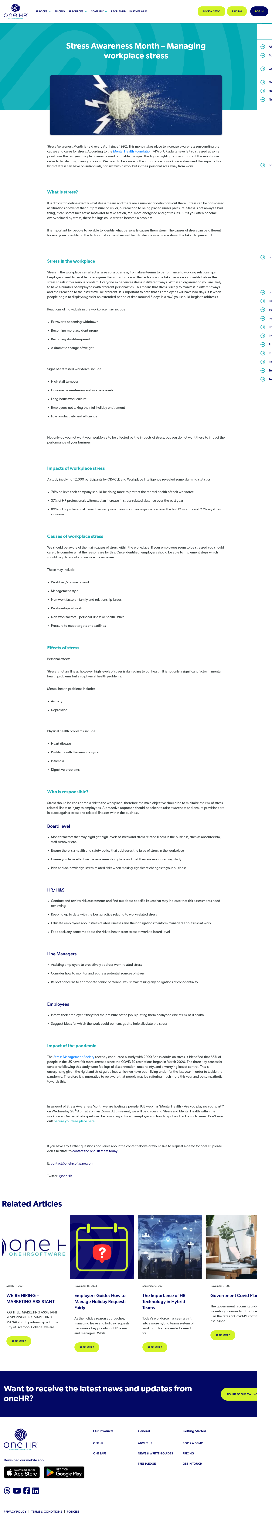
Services (41, 11)
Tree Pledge (147, 1464)
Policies (73, 1512)
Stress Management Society (73, 1057)
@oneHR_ (66, 1176)
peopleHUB (118, 11)
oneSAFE (100, 1454)
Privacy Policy (15, 1512)
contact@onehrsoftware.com (72, 1164)
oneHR (98, 1443)
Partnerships (138, 11)
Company (97, 11)
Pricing (60, 11)
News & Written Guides (155, 1454)
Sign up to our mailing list (244, 1394)
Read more (22, 1341)
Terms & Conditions (46, 1512)
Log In (258, 11)
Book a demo (207, 11)
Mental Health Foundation (132, 151)
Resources (76, 11)
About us (145, 1443)
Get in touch (192, 1464)
